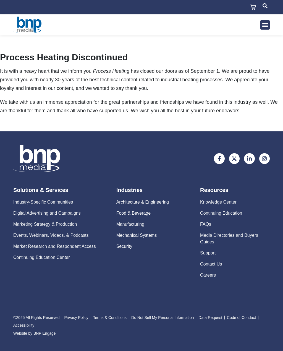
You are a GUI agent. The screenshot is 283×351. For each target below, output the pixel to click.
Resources (214, 190)
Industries (129, 190)
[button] (265, 25)
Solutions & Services (40, 190)
